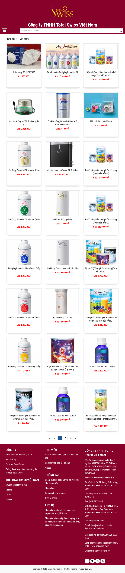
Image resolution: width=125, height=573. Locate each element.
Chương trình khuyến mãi (16, 485)
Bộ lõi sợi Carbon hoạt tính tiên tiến (62, 268)
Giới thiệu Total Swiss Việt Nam (19, 454)
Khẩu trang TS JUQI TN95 (24, 72)
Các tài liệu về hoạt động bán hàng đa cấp (61, 456)
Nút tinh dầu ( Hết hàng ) (101, 121)
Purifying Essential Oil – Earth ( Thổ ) (24, 366)
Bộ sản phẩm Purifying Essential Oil (62, 72)
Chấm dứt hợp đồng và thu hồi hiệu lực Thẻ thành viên (62, 481)
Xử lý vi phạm (51, 498)
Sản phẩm (24, 39)
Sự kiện (9, 489)
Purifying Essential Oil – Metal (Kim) (24, 170)
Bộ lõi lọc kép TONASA (62, 317)
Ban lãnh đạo (11, 459)
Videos (48, 468)
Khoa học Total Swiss (15, 464)
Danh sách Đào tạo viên (55, 493)
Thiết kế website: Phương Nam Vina (78, 569)
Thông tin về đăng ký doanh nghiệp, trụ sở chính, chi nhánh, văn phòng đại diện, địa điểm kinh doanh (62, 521)
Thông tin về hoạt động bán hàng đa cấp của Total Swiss (21, 471)
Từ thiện (9, 499)
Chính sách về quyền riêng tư (97, 550)
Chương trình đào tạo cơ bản (57, 463)
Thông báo (49, 488)
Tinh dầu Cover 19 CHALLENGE (101, 366)
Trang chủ (10, 39)
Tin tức (8, 494)
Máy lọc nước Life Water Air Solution (62, 170)
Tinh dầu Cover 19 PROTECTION (62, 415)
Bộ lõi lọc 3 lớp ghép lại (62, 219)
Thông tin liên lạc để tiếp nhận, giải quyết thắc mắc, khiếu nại (60, 512)
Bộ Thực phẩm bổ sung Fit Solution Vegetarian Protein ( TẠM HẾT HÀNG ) (101, 418)
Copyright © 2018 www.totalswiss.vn (47, 569)
